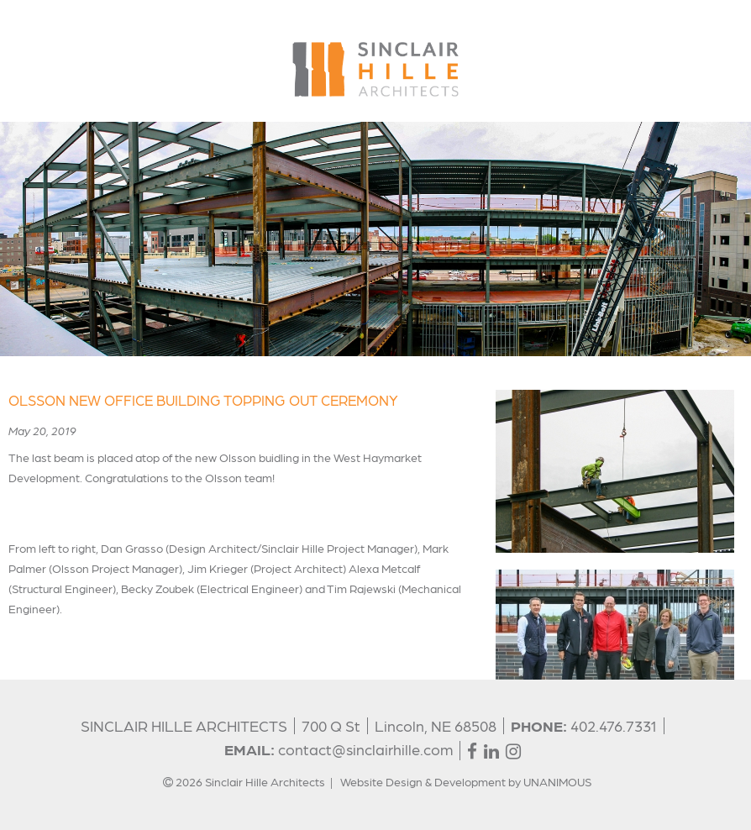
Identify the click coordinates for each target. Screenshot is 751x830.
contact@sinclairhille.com (365, 749)
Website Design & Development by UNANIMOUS (465, 781)
